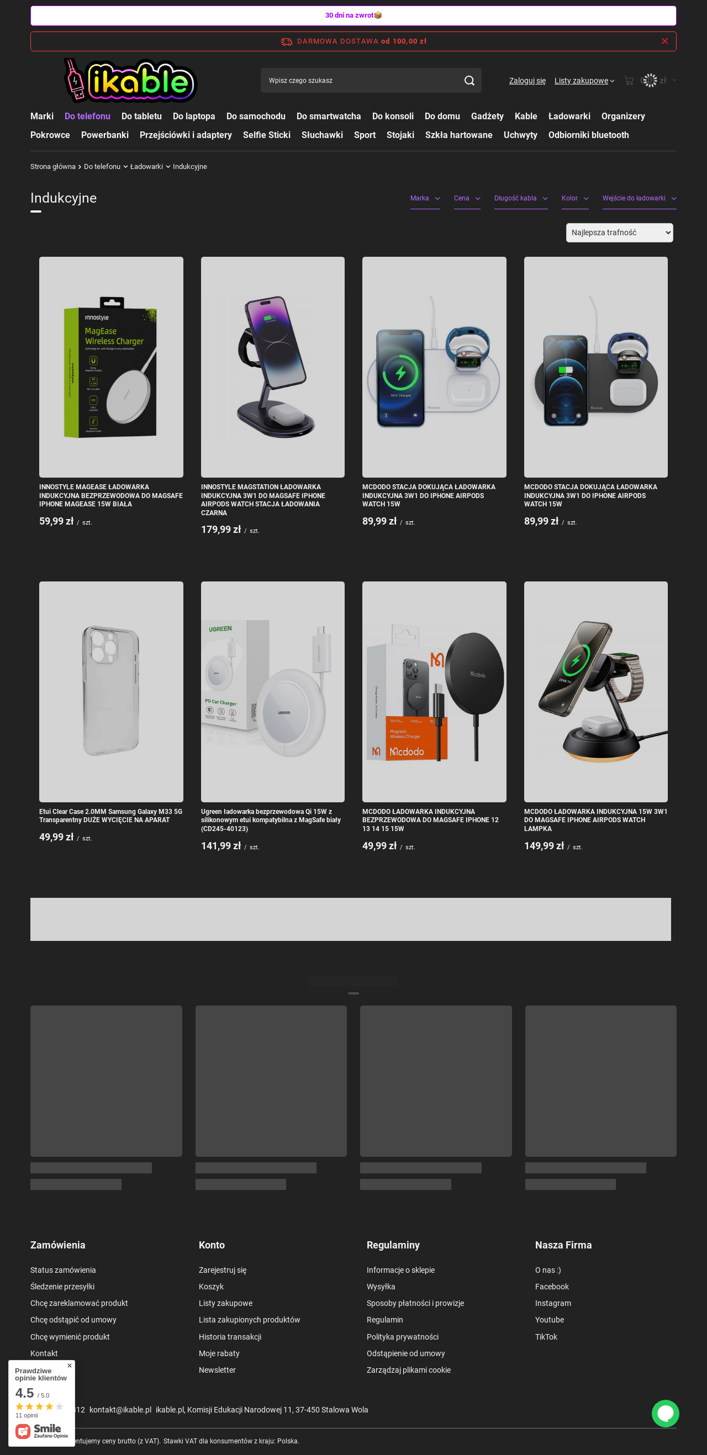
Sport (365, 135)
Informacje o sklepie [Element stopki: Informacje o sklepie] (401, 1270)
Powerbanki (105, 135)
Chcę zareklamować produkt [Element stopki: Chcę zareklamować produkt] (79, 1303)
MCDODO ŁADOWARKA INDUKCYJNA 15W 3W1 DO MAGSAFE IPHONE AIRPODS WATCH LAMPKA (596, 820)
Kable (526, 116)
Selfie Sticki (267, 135)
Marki (42, 116)
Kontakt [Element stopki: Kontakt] (44, 1353)
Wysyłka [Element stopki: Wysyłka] (381, 1286)
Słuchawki (322, 135)
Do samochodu (256, 116)
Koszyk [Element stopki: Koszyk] (211, 1286)
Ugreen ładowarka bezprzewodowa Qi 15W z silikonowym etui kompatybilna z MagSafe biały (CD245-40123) (271, 820)
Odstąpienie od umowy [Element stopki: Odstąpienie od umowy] (406, 1353)
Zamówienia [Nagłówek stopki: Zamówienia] (58, 1245)
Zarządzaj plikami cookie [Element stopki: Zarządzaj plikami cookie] (409, 1370)
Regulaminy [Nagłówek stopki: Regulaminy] (393, 1245)
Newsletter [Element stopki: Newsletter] (217, 1370)
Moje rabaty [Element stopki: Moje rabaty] (219, 1353)
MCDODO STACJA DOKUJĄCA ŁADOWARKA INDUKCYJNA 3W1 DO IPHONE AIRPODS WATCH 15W (428, 495)
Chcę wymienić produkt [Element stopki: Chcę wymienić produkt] (70, 1336)
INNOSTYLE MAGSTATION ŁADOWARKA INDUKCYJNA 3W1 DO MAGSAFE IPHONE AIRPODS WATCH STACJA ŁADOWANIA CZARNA (263, 500)
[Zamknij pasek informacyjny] (665, 41)
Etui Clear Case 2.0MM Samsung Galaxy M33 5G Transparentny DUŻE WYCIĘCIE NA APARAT (110, 816)
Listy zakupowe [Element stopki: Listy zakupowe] (225, 1303)
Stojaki (400, 135)
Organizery (623, 116)
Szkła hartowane (459, 135)
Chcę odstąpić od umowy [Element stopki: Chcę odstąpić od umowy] (73, 1319)
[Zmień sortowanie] (619, 232)
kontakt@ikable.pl (120, 1409)
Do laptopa (194, 116)
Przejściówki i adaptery (186, 135)
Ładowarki (569, 116)
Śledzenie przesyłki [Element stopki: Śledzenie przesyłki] (62, 1286)
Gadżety (487, 116)
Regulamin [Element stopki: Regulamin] (385, 1319)
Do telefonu (87, 116)
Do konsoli (393, 116)
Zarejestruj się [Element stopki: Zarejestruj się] (222, 1270)
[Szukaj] (469, 80)
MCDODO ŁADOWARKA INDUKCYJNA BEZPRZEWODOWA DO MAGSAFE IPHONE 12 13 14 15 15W (430, 820)
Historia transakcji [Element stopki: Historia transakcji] (230, 1336)
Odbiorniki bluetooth (588, 135)
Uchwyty (520, 135)
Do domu (442, 116)
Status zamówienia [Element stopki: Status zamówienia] (63, 1270)
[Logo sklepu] (131, 80)
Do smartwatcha (329, 116)
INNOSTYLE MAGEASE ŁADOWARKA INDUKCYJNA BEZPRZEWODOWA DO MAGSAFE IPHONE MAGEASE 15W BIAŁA (111, 495)
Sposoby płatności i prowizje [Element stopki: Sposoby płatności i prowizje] (415, 1303)
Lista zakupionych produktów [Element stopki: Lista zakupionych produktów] (249, 1319)
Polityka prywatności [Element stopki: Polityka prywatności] (403, 1336)
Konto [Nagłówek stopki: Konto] (212, 1245)
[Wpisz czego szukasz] (371, 80)
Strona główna (53, 166)
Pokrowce (50, 135)
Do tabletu (142, 116)
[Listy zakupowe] (585, 80)
